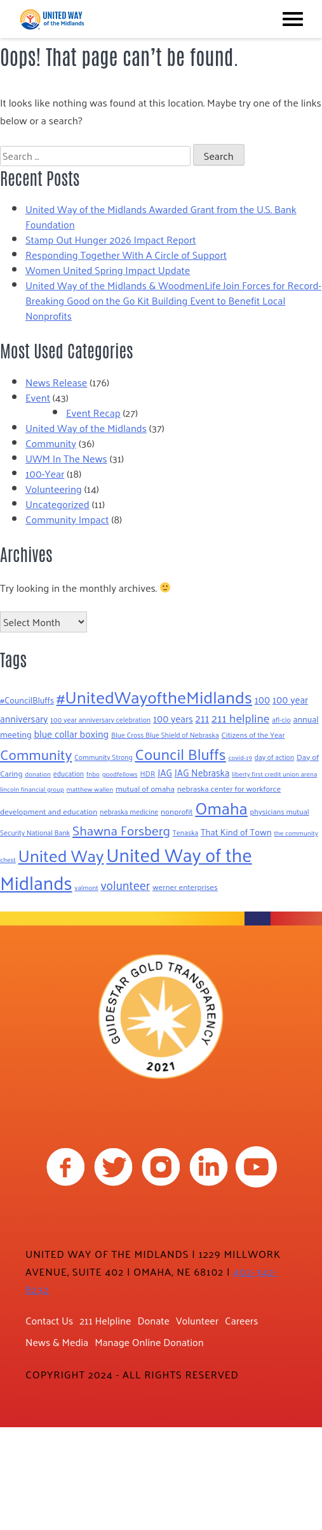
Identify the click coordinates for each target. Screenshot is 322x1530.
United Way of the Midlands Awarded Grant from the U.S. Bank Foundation (161, 216)
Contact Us (49, 1320)
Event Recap (93, 412)
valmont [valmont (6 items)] (86, 887)
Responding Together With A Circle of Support (126, 254)
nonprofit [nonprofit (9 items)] (176, 811)
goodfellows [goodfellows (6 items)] (120, 774)
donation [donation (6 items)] (38, 774)
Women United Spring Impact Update (107, 270)
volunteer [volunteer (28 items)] (125, 885)
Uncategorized (57, 504)
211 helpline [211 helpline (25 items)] (240, 717)
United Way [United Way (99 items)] (61, 855)
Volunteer (197, 1320)
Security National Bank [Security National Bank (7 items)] (35, 832)
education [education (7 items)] (68, 773)
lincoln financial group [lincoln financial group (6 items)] (32, 789)
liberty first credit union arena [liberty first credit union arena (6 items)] (274, 774)
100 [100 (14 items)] (263, 699)
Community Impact (67, 519)
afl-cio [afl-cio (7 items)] (281, 719)
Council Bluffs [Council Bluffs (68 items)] (180, 754)
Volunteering (53, 489)
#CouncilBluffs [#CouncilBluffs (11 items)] (27, 700)
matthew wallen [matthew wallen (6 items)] (90, 789)
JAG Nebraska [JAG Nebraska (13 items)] (202, 772)
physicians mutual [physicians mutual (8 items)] (279, 811)
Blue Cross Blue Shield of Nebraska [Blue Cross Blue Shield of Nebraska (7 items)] (165, 735)
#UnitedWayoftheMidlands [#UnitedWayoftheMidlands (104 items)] (154, 696)
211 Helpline (105, 1320)
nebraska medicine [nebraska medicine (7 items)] (129, 811)
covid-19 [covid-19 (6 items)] (240, 757)
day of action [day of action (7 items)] (274, 757)
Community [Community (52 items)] (36, 754)
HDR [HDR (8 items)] (147, 773)
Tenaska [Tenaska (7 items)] (185, 832)
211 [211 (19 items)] (203, 718)
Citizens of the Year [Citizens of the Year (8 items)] (253, 735)
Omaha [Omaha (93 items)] (221, 807)
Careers (241, 1320)
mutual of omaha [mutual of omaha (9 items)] (145, 788)
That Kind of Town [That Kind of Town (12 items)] (236, 831)
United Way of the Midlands (86, 428)
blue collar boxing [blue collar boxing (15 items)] (71, 734)
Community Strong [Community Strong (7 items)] (103, 757)
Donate (153, 1320)
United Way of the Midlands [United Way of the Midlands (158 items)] (126, 868)
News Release (56, 382)
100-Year (44, 473)
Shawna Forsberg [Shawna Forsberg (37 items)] (121, 830)
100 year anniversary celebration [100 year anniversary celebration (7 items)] (100, 719)
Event (37, 397)
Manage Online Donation (149, 1342)
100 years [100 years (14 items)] (173, 718)
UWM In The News (66, 458)
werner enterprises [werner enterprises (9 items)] (185, 886)
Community (50, 443)
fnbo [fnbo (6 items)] (93, 774)
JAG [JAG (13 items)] (165, 772)
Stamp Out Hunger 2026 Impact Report (110, 239)
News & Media (56, 1342)
